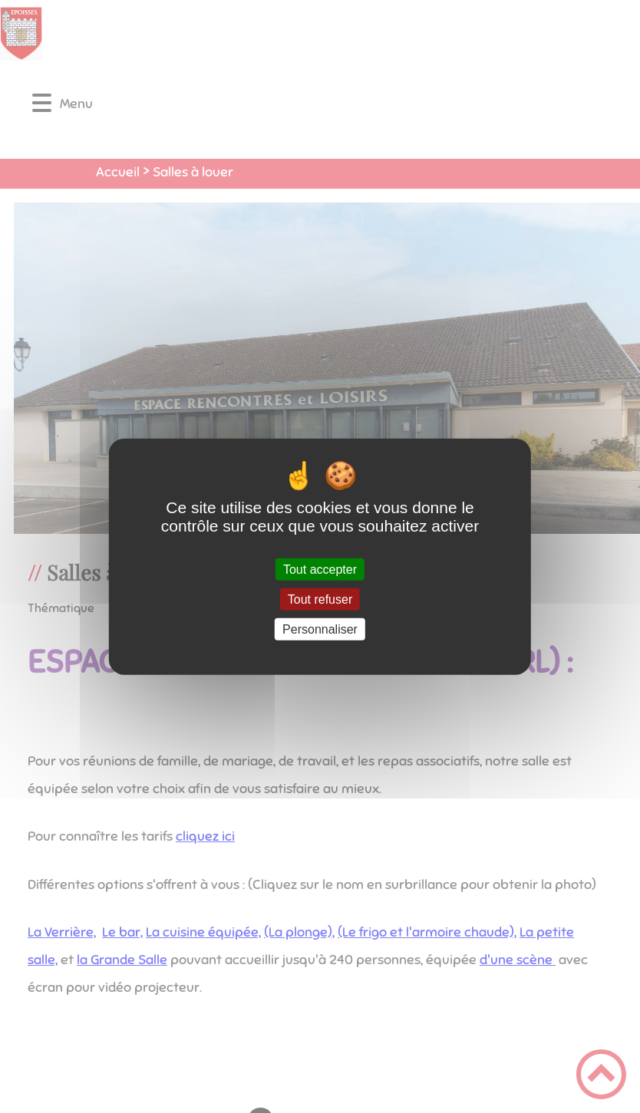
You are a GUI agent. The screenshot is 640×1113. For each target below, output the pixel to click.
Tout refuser (320, 598)
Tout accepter (320, 568)
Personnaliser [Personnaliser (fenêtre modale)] (320, 629)
